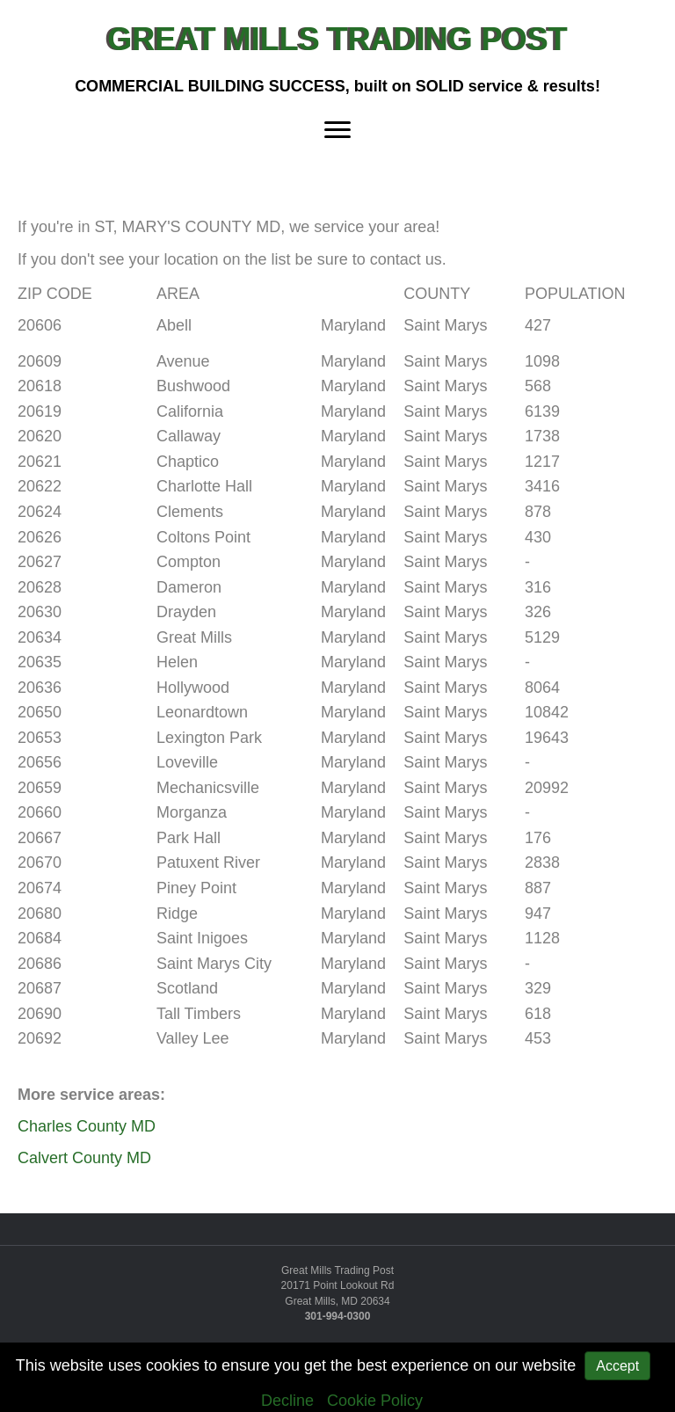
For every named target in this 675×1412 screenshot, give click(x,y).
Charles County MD (87, 1126)
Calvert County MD (84, 1158)
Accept (617, 1365)
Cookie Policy (375, 1400)
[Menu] (337, 129)
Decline (287, 1400)
